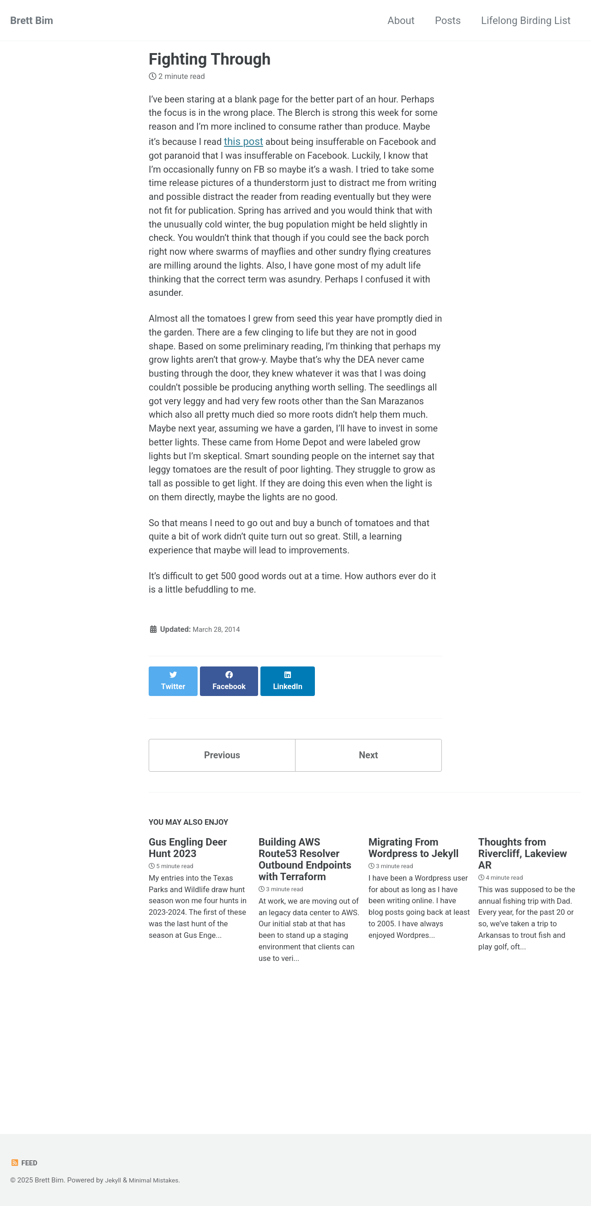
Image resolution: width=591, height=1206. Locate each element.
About (401, 20)
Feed (24, 1162)
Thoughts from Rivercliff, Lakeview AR (522, 962)
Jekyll (114, 1180)
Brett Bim (31, 20)
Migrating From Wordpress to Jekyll (413, 956)
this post (349, 146)
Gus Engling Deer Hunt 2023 (188, 956)
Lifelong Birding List (526, 20)
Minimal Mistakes (158, 1180)
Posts (448, 20)
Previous (222, 862)
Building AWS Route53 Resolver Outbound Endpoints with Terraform (305, 968)
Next (368, 862)
